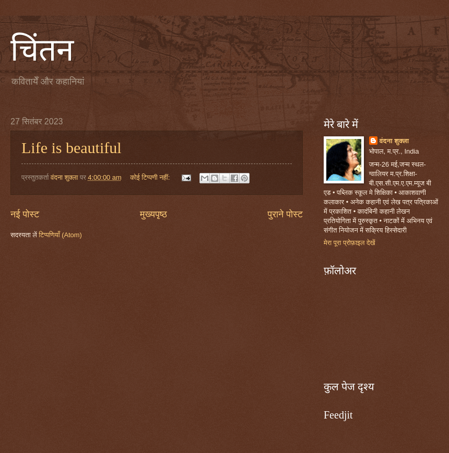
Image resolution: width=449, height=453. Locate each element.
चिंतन (42, 50)
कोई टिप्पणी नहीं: (151, 177)
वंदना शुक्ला (394, 141)
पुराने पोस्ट (285, 214)
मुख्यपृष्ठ (153, 214)
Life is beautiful (71, 147)
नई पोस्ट (24, 214)
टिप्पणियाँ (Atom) (60, 235)
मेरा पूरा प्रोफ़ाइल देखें (349, 243)
